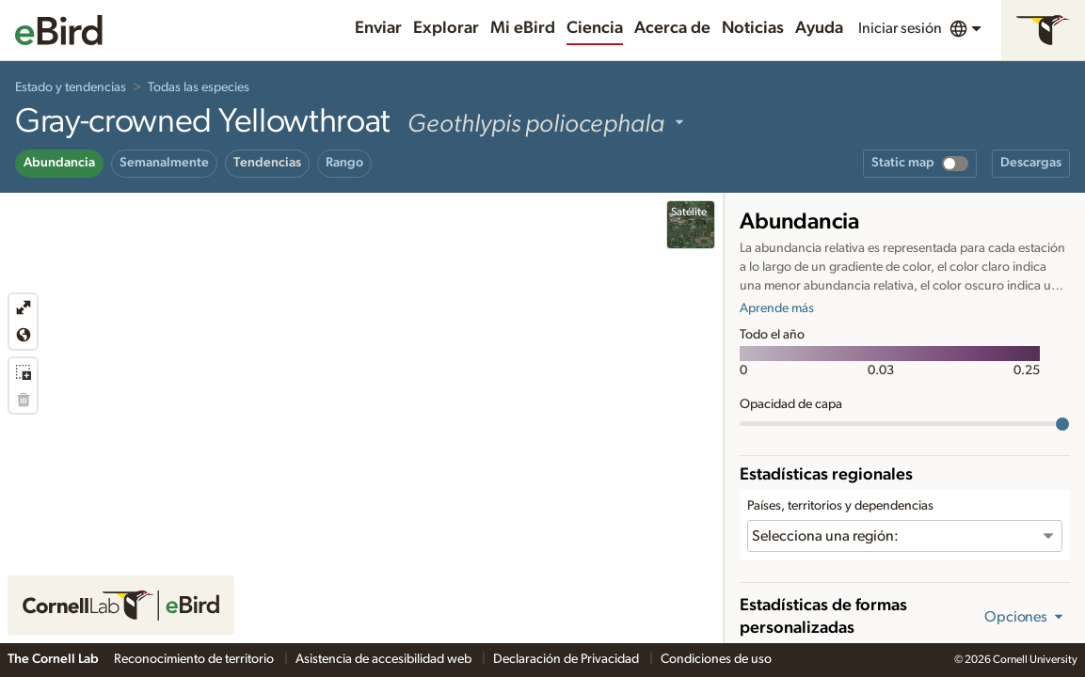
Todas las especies (198, 87)
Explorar (446, 28)
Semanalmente (164, 162)
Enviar (378, 28)
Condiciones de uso (716, 659)
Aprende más (777, 308)
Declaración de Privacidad (567, 659)
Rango (344, 162)
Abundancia (59, 162)
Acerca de (672, 28)
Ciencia (594, 28)
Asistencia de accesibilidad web (384, 659)
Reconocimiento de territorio (195, 659)
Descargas (1030, 162)
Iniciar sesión (900, 28)
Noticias (753, 28)
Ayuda (819, 28)
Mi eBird (522, 28)
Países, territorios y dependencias (840, 505)
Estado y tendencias (70, 87)
